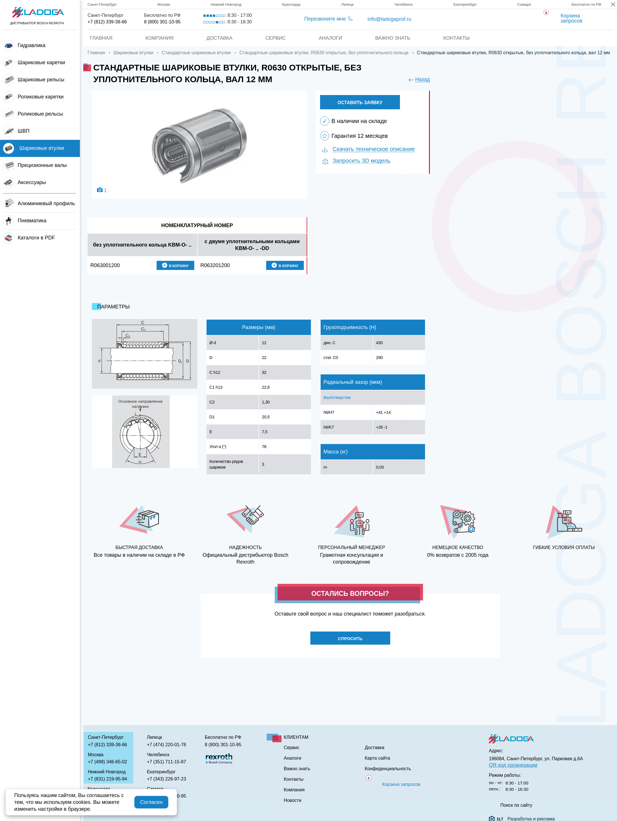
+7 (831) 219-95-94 (107, 778)
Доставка (218, 38)
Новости (293, 800)
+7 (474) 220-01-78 (166, 744)
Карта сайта (377, 758)
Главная (99, 38)
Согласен (151, 802)
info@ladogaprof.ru (389, 19)
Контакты (458, 38)
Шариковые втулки (133, 52)
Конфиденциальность (388, 768)
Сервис (275, 38)
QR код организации (513, 765)
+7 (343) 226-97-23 (166, 778)
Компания (158, 38)
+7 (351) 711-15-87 (166, 761)
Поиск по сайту (516, 805)
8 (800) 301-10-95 (162, 21)
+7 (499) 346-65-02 (107, 761)
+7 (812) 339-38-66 (107, 21)
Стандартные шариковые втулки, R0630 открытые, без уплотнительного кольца (323, 52)
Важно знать (393, 38)
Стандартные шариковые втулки (196, 52)
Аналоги (330, 38)
